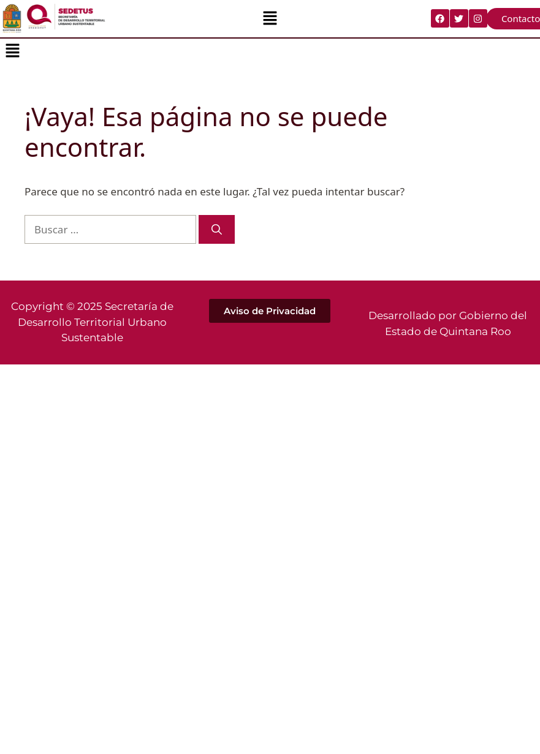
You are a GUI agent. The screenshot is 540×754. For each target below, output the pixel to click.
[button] (269, 18)
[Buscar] (217, 229)
